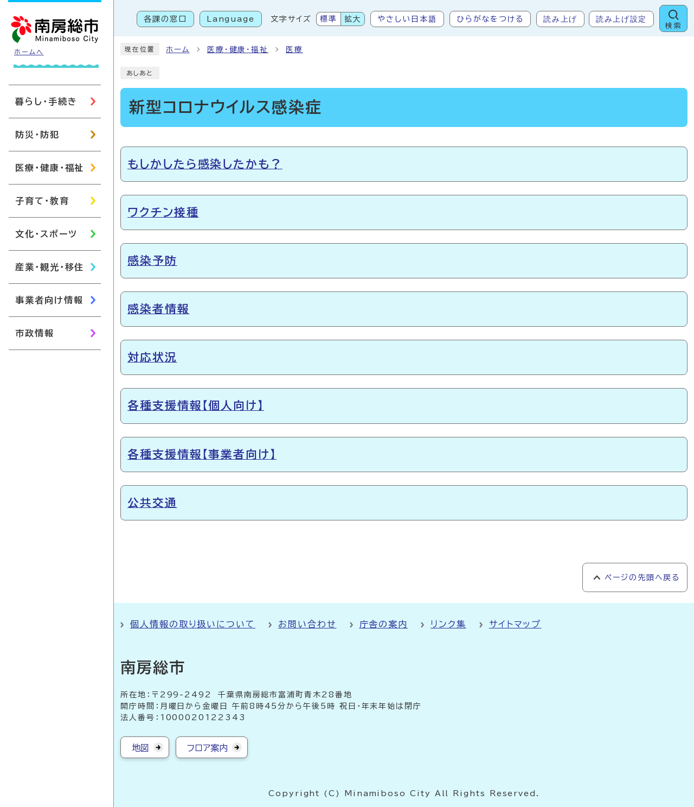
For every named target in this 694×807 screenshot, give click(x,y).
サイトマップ (515, 624)
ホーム (178, 49)
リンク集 (448, 624)
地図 (140, 748)
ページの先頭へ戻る (642, 577)
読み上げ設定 (621, 19)
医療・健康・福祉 (237, 49)
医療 (294, 49)
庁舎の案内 (383, 624)
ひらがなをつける (490, 19)
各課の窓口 (165, 19)
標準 (328, 19)
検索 (673, 25)
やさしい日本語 (406, 19)
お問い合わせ (307, 624)
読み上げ (560, 19)
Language (231, 19)
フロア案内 (207, 748)
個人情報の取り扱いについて (192, 624)
